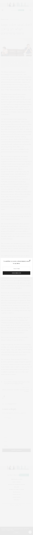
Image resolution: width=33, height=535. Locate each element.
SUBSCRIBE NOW (16, 273)
